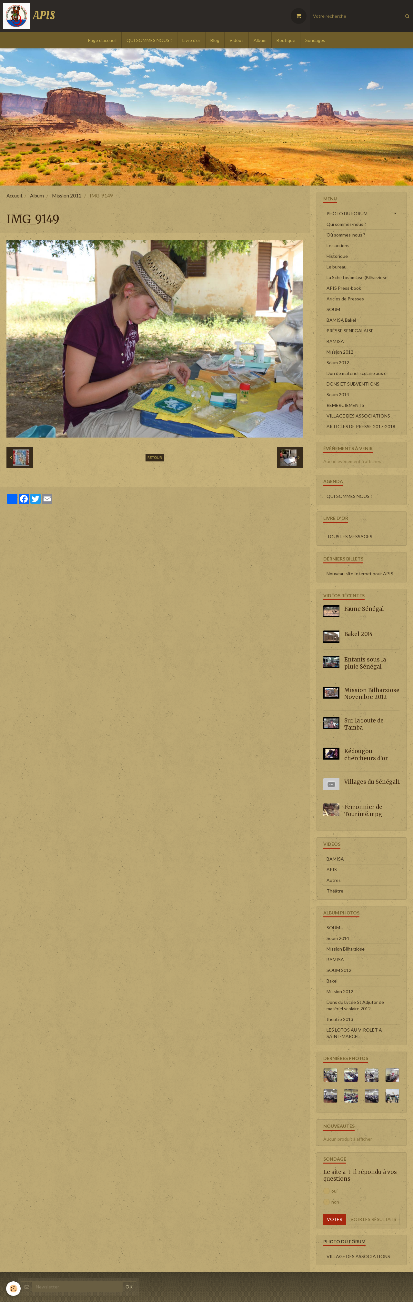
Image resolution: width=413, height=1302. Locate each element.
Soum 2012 (338, 362)
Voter (334, 1219)
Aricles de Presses (345, 298)
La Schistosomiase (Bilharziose (357, 277)
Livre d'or (191, 40)
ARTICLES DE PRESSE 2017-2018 (361, 426)
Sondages (315, 40)
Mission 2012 (67, 195)
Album (260, 40)
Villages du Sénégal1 (372, 781)
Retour (154, 457)
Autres (334, 880)
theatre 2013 (340, 1019)
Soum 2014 (338, 394)
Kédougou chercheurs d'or (366, 755)
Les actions (338, 245)
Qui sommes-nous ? (346, 224)
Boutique (286, 40)
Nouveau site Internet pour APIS (360, 573)
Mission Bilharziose (346, 949)
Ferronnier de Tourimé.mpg (363, 810)
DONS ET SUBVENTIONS (353, 384)
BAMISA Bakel (341, 320)
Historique (337, 256)
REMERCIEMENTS (345, 405)
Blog (214, 40)
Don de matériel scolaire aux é (357, 373)
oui (330, 1191)
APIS (332, 869)
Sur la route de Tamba (364, 724)
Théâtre (335, 890)
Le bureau (337, 266)
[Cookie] (13, 1288)
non (331, 1202)
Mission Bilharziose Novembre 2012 (371, 693)
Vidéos (236, 40)
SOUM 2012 (339, 970)
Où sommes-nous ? (346, 234)
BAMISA (335, 341)
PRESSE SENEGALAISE (350, 330)
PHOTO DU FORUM (347, 213)
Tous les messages (349, 536)
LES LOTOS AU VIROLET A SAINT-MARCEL (354, 1033)
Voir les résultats (373, 1219)
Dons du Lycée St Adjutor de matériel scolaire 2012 (355, 1005)
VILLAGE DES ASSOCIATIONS (358, 416)
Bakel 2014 (358, 634)
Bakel (332, 981)
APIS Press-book (344, 288)
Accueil (14, 195)
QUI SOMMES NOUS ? (149, 40)
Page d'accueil (102, 40)
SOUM (333, 309)
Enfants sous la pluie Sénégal (365, 663)
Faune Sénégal (364, 608)
